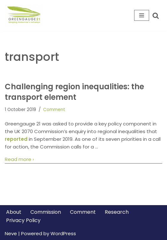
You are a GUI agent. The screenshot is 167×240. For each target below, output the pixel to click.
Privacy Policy (23, 220)
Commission (45, 212)
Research (117, 212)
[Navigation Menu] (141, 15)
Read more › (19, 159)
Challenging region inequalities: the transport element (74, 92)
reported (16, 139)
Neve (11, 233)
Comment (54, 110)
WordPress (63, 233)
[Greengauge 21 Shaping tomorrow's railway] (25, 15)
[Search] (155, 15)
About (13, 212)
